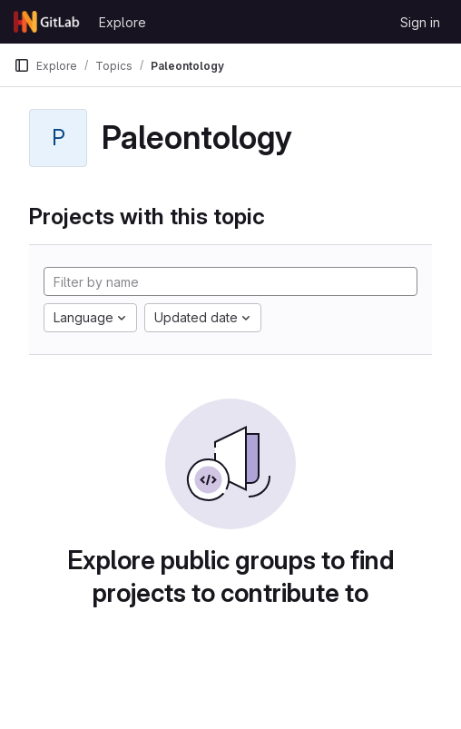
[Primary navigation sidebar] (21, 65)
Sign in (420, 22)
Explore (122, 22)
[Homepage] (47, 21)
